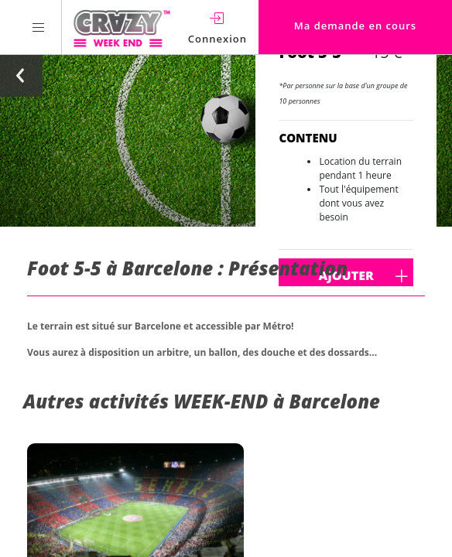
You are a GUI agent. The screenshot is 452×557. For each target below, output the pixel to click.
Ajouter (387, 276)
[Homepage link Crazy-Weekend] (122, 27)
